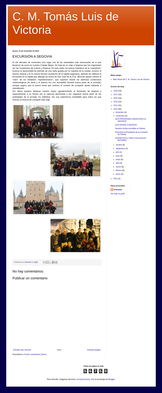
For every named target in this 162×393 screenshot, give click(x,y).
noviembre (120, 116)
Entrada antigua (93, 350)
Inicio (59, 350)
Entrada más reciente (22, 350)
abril (118, 163)
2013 (116, 109)
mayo (118, 159)
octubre (119, 145)
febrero (119, 170)
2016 (116, 98)
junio (118, 156)
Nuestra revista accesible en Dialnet (130, 128)
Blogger (111, 379)
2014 (116, 105)
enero (118, 174)
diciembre (120, 112)
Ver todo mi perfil (118, 194)
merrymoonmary (83, 379)
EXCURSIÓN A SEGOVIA (126, 125)
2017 (116, 94)
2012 (116, 179)
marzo (119, 167)
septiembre (121, 148)
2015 (116, 102)
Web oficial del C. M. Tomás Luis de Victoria (131, 79)
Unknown (118, 190)
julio (118, 152)
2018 (116, 91)
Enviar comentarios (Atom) (35, 354)
